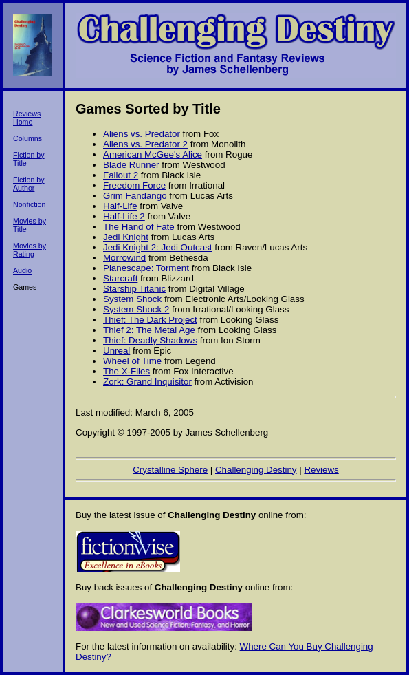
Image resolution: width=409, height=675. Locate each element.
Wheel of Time (132, 361)
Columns (27, 138)
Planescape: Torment (146, 268)
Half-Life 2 (124, 216)
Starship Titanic (134, 288)
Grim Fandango (135, 196)
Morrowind (124, 258)
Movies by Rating (29, 250)
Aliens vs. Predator (141, 134)
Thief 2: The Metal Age (149, 330)
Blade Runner (131, 165)
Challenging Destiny (256, 469)
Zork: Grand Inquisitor (147, 381)
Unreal (116, 350)
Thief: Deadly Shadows (150, 340)
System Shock (132, 299)
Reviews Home (27, 117)
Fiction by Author (29, 183)
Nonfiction (29, 204)
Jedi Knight (125, 237)
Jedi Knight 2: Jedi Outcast (157, 247)
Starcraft (120, 278)
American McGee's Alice (152, 154)
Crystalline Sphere (170, 469)
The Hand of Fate (139, 227)
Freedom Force (134, 185)
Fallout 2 (120, 175)
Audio (22, 270)
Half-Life (120, 206)
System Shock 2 (136, 309)
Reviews (321, 469)
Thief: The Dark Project (150, 319)
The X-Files (126, 371)
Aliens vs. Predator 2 (145, 144)
